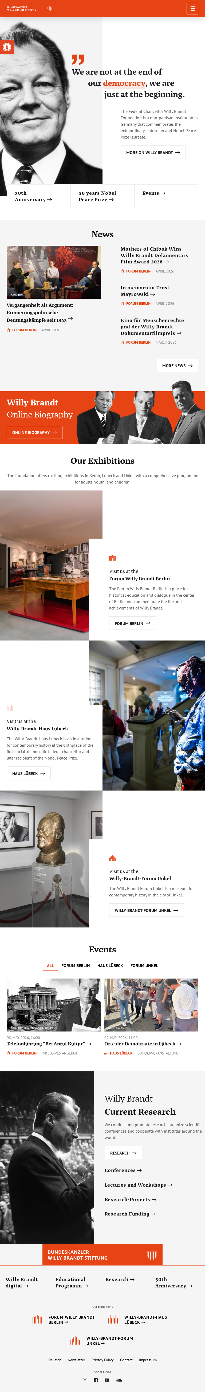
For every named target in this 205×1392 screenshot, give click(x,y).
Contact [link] (126, 1360)
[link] (7, 47)
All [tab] (50, 965)
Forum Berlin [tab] (75, 965)
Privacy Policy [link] (103, 1360)
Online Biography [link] (34, 432)
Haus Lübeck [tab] (110, 965)
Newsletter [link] (76, 1360)
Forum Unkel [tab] (144, 965)
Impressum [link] (148, 1360)
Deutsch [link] (54, 1360)
